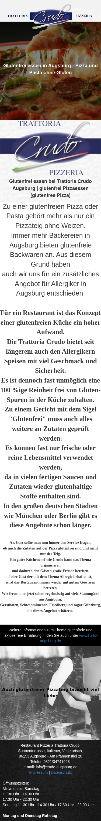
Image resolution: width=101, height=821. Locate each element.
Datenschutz (61, 772)
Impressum (38, 772)
